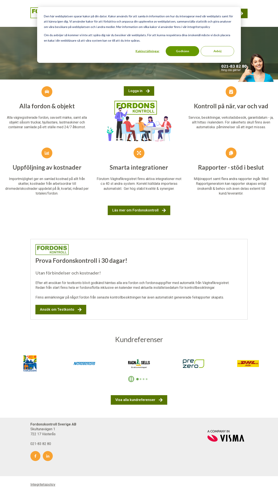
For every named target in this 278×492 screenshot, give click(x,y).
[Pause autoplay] (131, 379)
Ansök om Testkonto (61, 309)
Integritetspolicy (42, 484)
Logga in (139, 91)
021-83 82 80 (40, 444)
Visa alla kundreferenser (139, 400)
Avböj (217, 51)
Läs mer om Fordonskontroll (139, 210)
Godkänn (182, 51)
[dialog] (139, 35)
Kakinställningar (147, 51)
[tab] (137, 379)
